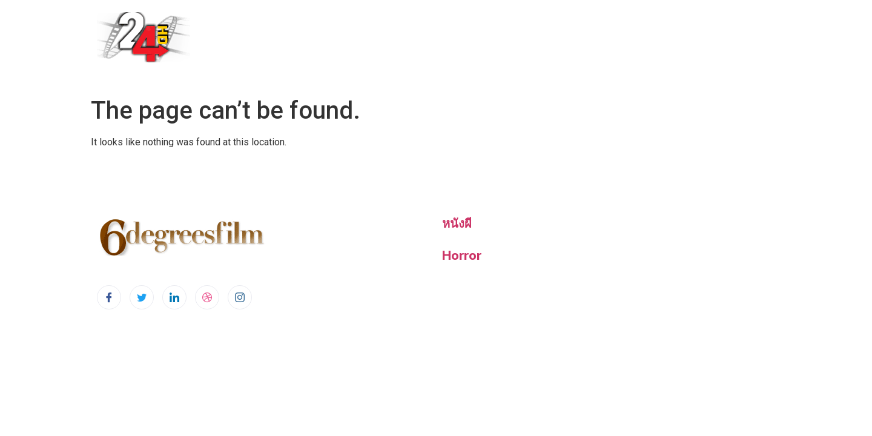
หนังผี (457, 223)
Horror (461, 255)
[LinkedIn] (174, 297)
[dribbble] (207, 297)
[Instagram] (240, 297)
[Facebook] (109, 297)
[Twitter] (142, 297)
